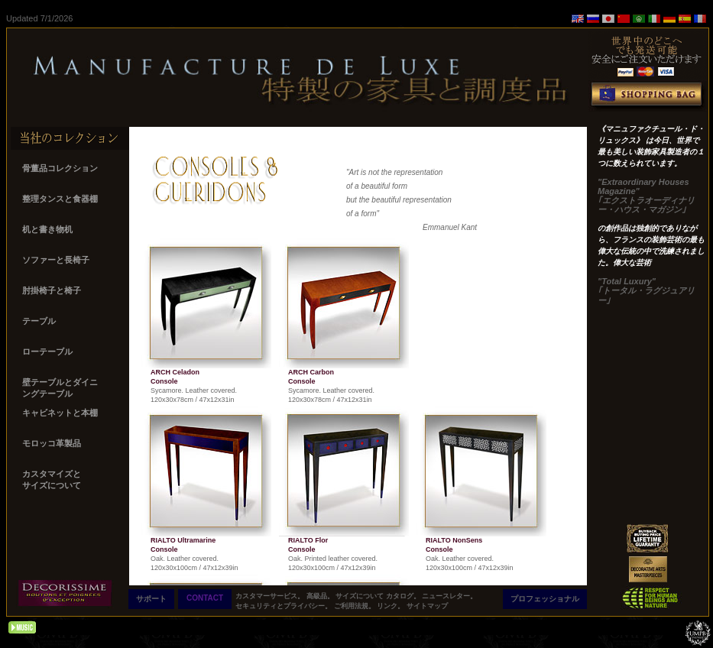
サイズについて (360, 596)
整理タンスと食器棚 (61, 198)
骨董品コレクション (61, 168)
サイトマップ (427, 606)
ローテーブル (48, 351)
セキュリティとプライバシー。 (284, 606)
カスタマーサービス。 (270, 596)
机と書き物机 (48, 229)
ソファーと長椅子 (55, 259)
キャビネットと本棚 (61, 412)
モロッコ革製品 (52, 443)
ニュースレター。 (449, 596)
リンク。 (392, 606)
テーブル (40, 321)
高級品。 (321, 596)
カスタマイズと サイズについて (52, 479)
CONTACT (204, 598)
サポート (151, 599)
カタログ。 (404, 596)
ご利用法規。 (356, 606)
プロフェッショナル (544, 599)
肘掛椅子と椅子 (52, 290)
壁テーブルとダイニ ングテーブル (60, 387)
